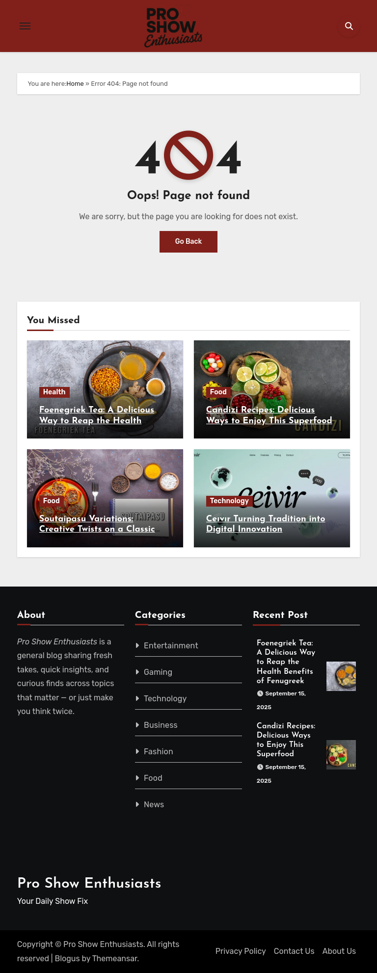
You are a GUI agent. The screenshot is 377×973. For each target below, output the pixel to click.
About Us (339, 951)
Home (75, 83)
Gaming (158, 672)
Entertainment (171, 645)
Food (218, 392)
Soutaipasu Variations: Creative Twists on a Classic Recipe (97, 529)
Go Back (188, 241)
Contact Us (294, 951)
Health (54, 392)
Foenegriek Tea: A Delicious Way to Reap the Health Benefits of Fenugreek (96, 421)
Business (161, 725)
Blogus (67, 958)
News (154, 804)
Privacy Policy (240, 951)
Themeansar (114, 958)
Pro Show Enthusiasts (89, 884)
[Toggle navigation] (25, 26)
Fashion (158, 751)
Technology (229, 501)
